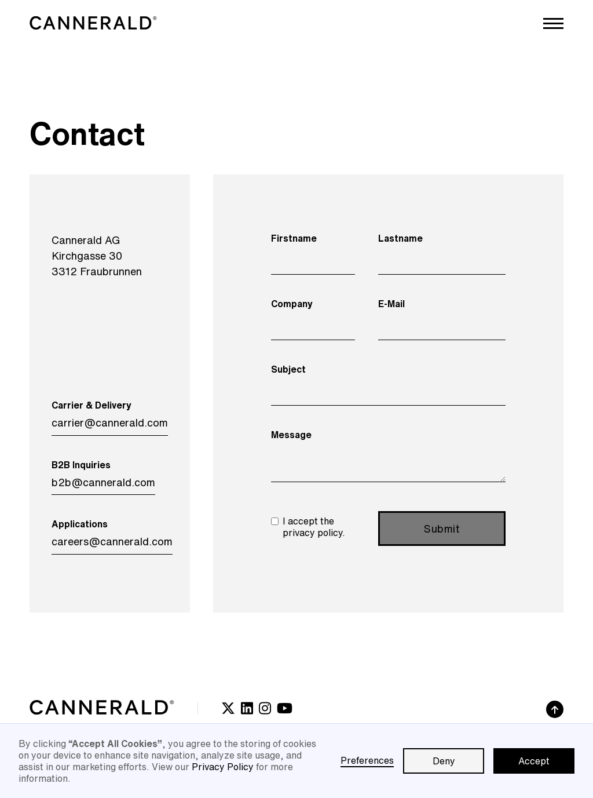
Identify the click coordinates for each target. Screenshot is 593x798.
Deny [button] (444, 761)
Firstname (294, 238)
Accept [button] (534, 761)
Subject (288, 369)
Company (292, 303)
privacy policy (312, 532)
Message (291, 434)
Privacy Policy (223, 766)
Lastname (400, 238)
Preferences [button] (367, 760)
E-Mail (391, 303)
